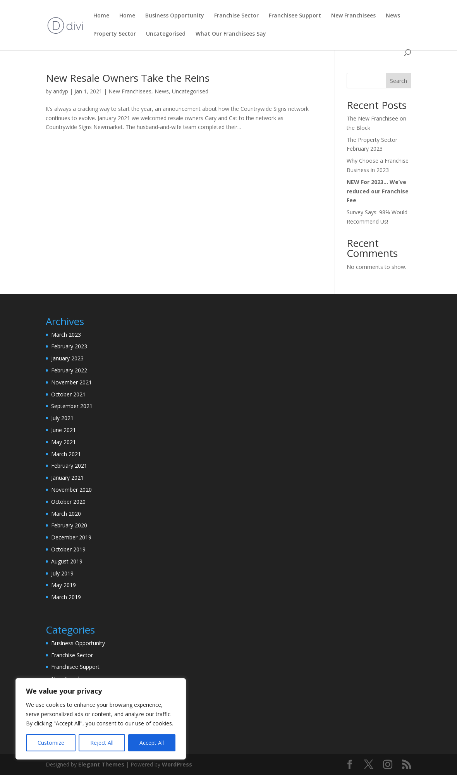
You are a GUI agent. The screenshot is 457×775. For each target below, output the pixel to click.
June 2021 (63, 430)
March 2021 (66, 454)
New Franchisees (129, 91)
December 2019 (71, 537)
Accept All (151, 742)
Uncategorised (190, 91)
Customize (51, 742)
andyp (60, 91)
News (162, 91)
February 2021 (69, 465)
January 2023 (67, 358)
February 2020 (69, 525)
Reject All (101, 742)
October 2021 (68, 394)
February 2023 (69, 346)
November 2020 (71, 489)
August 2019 (66, 561)
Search (398, 80)
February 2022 (69, 370)
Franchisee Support (75, 666)
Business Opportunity (78, 643)
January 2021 (67, 477)
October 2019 (68, 549)
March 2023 (66, 334)
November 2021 (71, 382)
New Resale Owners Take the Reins (128, 78)
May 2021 (63, 442)
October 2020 (68, 501)
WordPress (177, 764)
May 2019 (63, 585)
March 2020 (66, 513)
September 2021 (72, 406)
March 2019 (66, 597)
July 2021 (62, 418)
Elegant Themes (101, 764)
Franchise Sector (72, 655)
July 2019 (62, 573)
